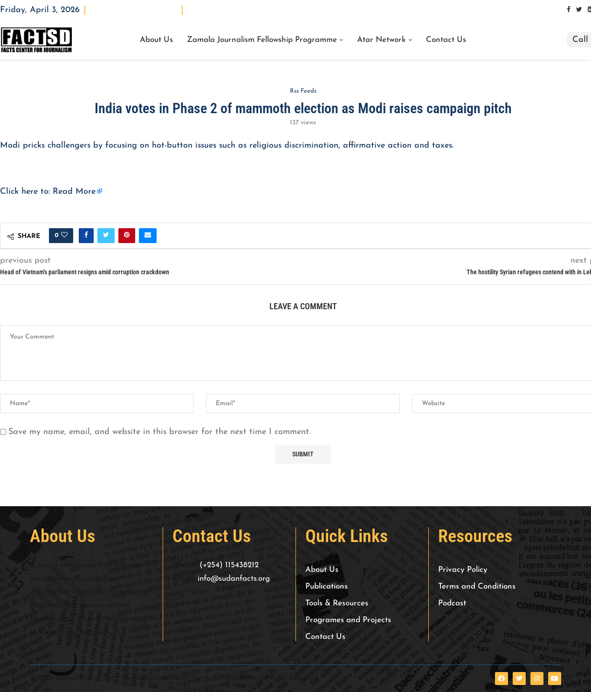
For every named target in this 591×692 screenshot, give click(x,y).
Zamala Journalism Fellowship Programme (262, 40)
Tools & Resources (336, 603)
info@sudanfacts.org (234, 579)
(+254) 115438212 (229, 565)
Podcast (452, 603)
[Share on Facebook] (86, 235)
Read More (74, 191)
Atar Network (381, 40)
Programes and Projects (348, 620)
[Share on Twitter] (106, 235)
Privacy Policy (463, 570)
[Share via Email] (148, 235)
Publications (326, 586)
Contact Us (446, 40)
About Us (156, 40)
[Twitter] (579, 10)
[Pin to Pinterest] (126, 235)
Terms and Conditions (476, 586)
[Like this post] (64, 235)
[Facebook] (568, 10)
